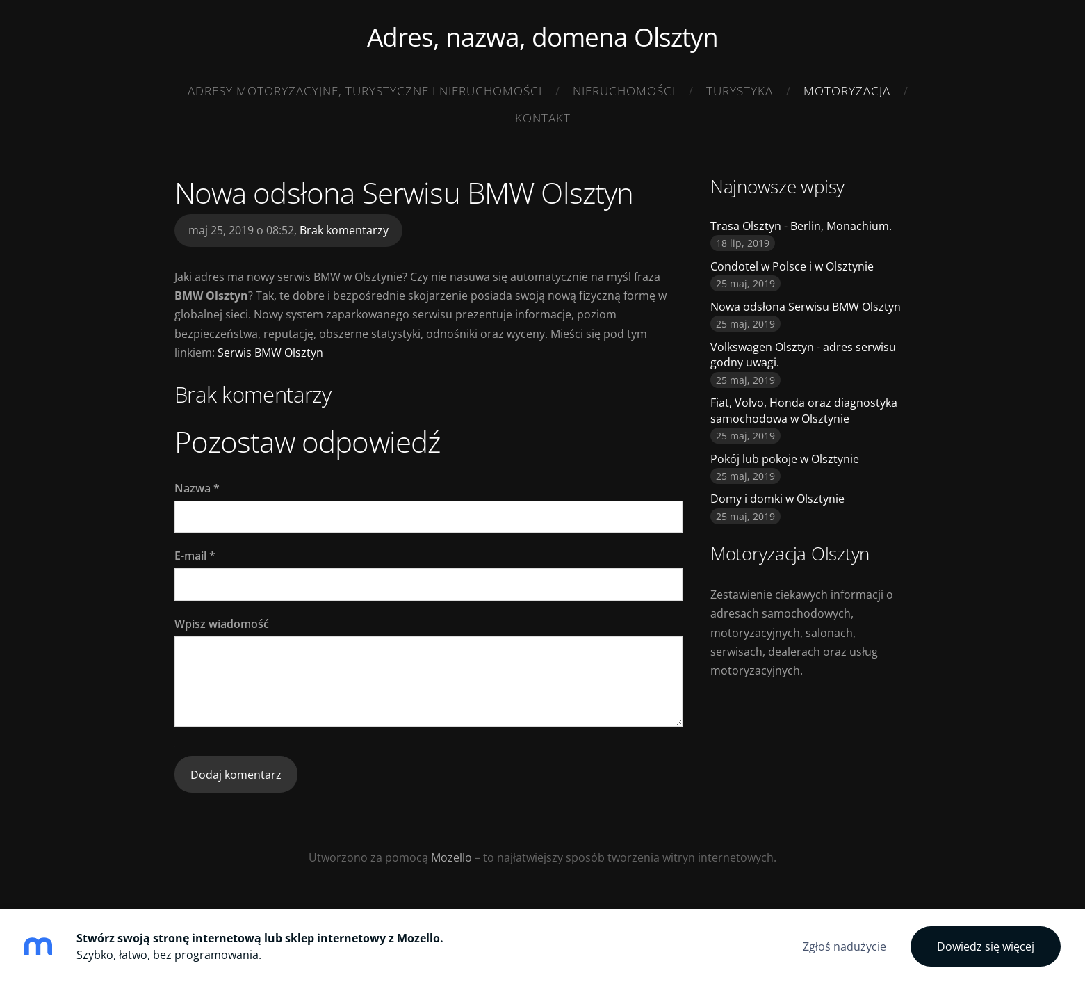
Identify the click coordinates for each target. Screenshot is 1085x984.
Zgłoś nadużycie (844, 946)
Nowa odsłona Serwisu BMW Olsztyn (805, 306)
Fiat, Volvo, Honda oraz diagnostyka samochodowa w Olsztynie (803, 410)
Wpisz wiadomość (221, 623)
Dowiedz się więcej (985, 946)
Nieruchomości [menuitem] (624, 91)
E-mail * (194, 555)
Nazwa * (197, 488)
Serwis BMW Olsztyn (270, 352)
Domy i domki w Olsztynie (777, 498)
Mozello (451, 857)
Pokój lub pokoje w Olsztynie (784, 459)
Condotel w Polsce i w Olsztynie (792, 266)
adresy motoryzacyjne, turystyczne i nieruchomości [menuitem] (365, 91)
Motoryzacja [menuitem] (846, 91)
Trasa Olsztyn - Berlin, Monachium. (801, 226)
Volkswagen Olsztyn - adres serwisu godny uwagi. (803, 354)
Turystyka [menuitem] (739, 91)
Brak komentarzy (344, 230)
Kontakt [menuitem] (543, 118)
